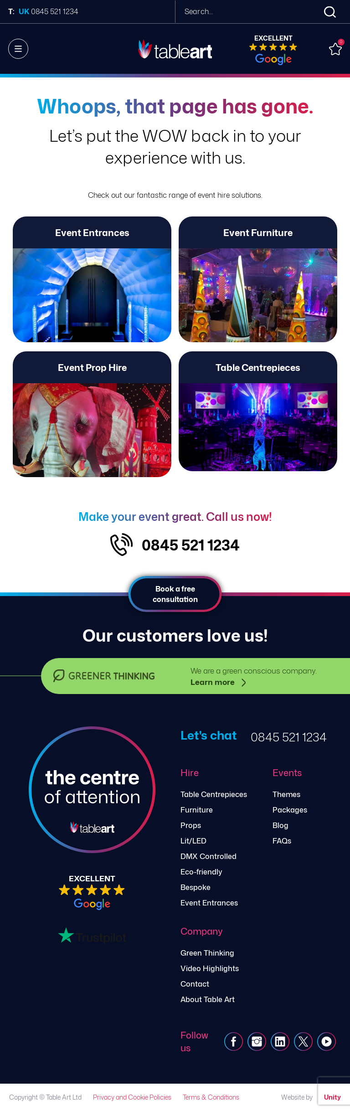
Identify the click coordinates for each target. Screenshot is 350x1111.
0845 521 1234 (191, 545)
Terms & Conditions (211, 1097)
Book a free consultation (175, 594)
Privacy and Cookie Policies (132, 1097)
